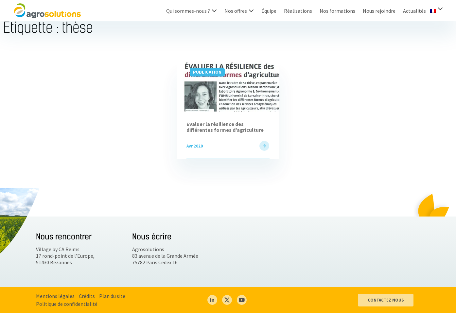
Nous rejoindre (379, 11)
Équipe (268, 11)
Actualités (414, 11)
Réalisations (298, 11)
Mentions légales (55, 296)
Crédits (87, 296)
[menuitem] (436, 10)
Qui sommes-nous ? (188, 11)
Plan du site (112, 296)
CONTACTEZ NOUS (386, 300)
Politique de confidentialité (66, 304)
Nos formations (337, 11)
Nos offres (235, 11)
